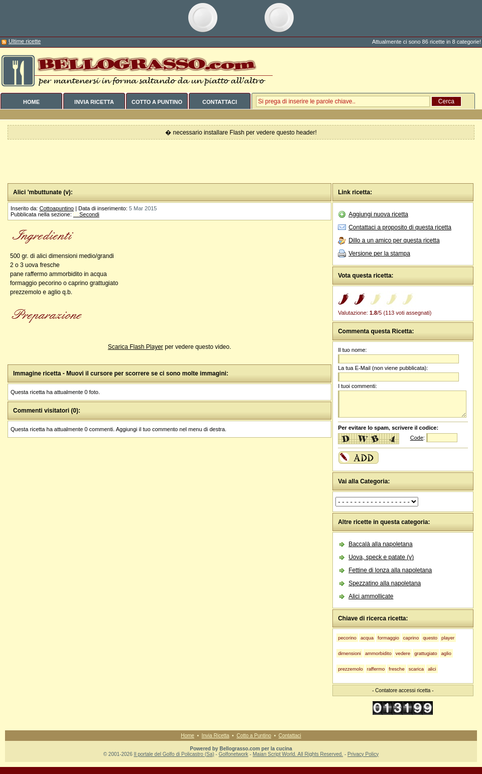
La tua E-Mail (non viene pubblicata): (383, 368)
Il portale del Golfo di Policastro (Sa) (174, 754)
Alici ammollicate (370, 596)
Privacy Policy (363, 754)
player (447, 637)
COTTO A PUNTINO (157, 102)
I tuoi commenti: (357, 386)
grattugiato (425, 653)
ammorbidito (378, 653)
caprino (411, 637)
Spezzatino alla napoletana (384, 583)
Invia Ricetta (215, 735)
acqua (367, 637)
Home (187, 735)
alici (432, 669)
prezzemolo (350, 669)
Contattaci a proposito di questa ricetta (399, 227)
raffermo (376, 669)
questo (430, 637)
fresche (396, 669)
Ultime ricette (25, 41)
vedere (403, 653)
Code (416, 438)
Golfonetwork (233, 754)
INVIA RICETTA (94, 102)
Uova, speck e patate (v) (381, 557)
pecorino (347, 637)
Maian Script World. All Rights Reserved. (298, 754)
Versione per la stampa (379, 253)
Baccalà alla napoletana (380, 544)
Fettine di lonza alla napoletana (390, 570)
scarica (416, 669)
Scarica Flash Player (135, 346)
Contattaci (290, 735)
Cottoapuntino (56, 208)
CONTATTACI (219, 102)
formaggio (388, 637)
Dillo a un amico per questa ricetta (393, 240)
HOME (31, 102)
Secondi (86, 214)
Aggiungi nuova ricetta (378, 214)
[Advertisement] (241, 162)
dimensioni (349, 653)
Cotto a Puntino (253, 735)
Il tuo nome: (352, 350)
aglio (446, 653)
